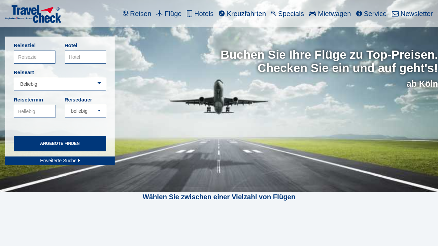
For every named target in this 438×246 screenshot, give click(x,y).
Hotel (71, 45)
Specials (287, 13)
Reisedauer (78, 99)
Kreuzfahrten (242, 13)
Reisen (137, 13)
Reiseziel (25, 45)
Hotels (200, 13)
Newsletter (412, 13)
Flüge (169, 13)
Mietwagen (330, 13)
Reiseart (24, 72)
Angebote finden (60, 143)
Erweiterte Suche (60, 160)
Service (371, 13)
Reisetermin (28, 99)
